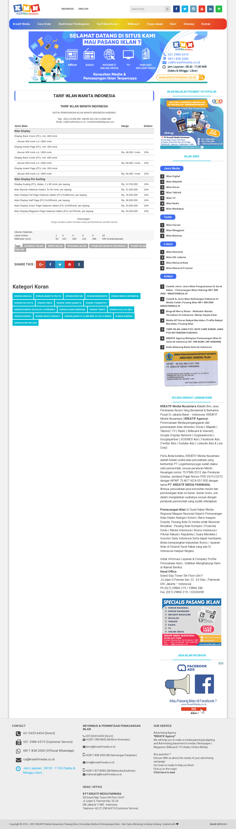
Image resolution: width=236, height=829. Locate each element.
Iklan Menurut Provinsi (179, 268)
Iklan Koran (172, 187)
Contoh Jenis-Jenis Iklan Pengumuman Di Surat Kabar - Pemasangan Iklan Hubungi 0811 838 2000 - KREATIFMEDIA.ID (191, 290)
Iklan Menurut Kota (177, 262)
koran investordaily (47, 316)
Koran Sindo (44, 302)
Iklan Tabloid (173, 192)
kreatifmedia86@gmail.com (100, 122)
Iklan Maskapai (175, 208)
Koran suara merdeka (72, 309)
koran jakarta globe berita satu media (88, 316)
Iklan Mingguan (175, 230)
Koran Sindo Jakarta (69, 302)
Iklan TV (171, 198)
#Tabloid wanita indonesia (108, 246)
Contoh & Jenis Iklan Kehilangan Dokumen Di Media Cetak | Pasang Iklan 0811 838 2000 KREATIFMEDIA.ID (189, 302)
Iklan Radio (172, 203)
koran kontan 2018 (25, 322)
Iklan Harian (173, 225)
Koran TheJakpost (96, 302)
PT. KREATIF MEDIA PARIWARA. (189, 484)
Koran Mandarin (97, 296)
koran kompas (124, 316)
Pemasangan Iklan (173, 509)
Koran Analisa (23, 296)
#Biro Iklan (55, 246)
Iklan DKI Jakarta (176, 257)
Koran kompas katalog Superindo (34, 309)
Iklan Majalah (174, 181)
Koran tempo (97, 309)
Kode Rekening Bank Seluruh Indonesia (189, 347)
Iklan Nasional (174, 252)
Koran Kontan (74, 296)
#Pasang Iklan (76, 246)
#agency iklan (33, 246)
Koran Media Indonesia (125, 296)
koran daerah (22, 316)
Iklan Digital (173, 176)
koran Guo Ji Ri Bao (121, 309)
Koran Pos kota (23, 302)
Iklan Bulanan (174, 235)
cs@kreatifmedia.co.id (74, 122)
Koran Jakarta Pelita (48, 296)
